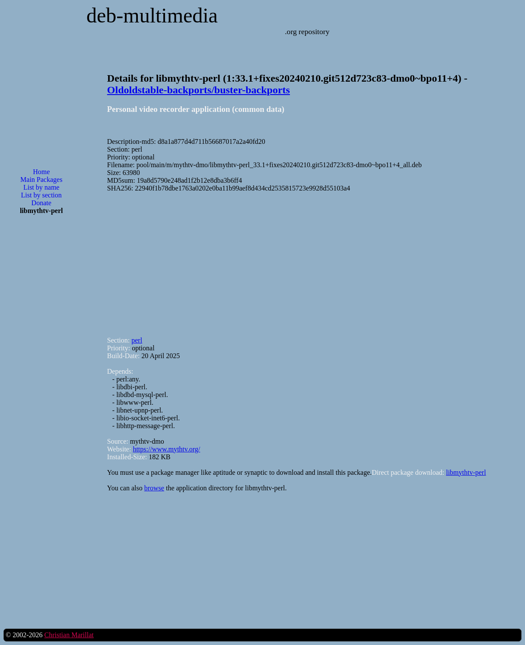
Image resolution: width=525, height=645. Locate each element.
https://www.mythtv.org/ (166, 449)
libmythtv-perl (466, 472)
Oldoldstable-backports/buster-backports (198, 89)
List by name (41, 187)
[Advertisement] (41, 359)
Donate (41, 203)
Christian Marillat (68, 635)
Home (41, 171)
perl (136, 340)
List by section (41, 195)
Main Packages (41, 179)
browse (154, 488)
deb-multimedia (152, 15)
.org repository (307, 31)
